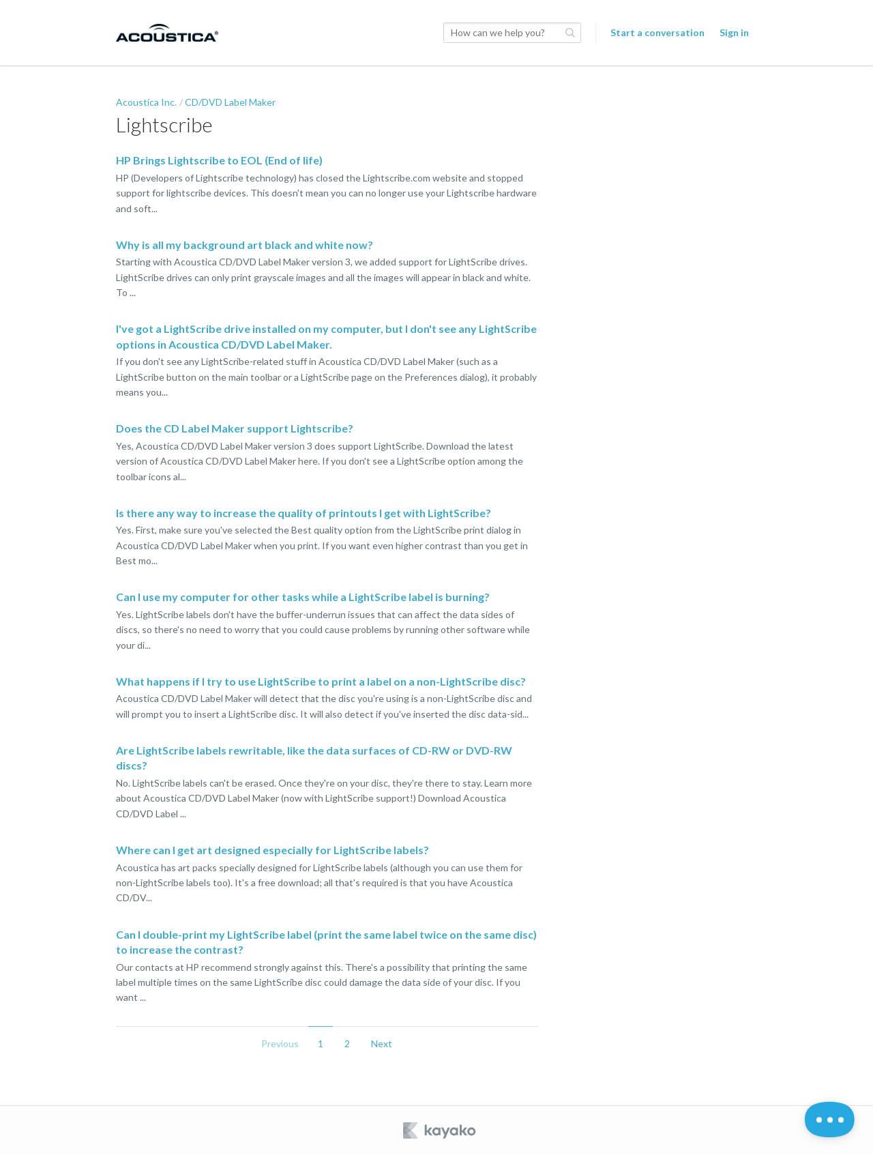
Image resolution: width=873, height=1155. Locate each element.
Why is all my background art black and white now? (244, 244)
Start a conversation (657, 32)
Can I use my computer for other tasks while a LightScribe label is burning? (303, 596)
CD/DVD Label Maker (230, 102)
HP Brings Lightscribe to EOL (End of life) (219, 159)
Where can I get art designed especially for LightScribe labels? (272, 849)
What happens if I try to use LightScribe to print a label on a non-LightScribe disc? (321, 681)
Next (381, 1043)
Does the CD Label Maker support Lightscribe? (234, 428)
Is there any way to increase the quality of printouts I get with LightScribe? (303, 512)
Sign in (734, 32)
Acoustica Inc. (146, 102)
